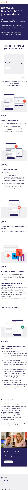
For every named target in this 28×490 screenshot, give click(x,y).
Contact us (8, 462)
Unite (21, 131)
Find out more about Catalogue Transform (13, 298)
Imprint (3, 489)
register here (21, 125)
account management (7, 425)
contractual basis (10, 355)
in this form (23, 231)
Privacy (8, 489)
